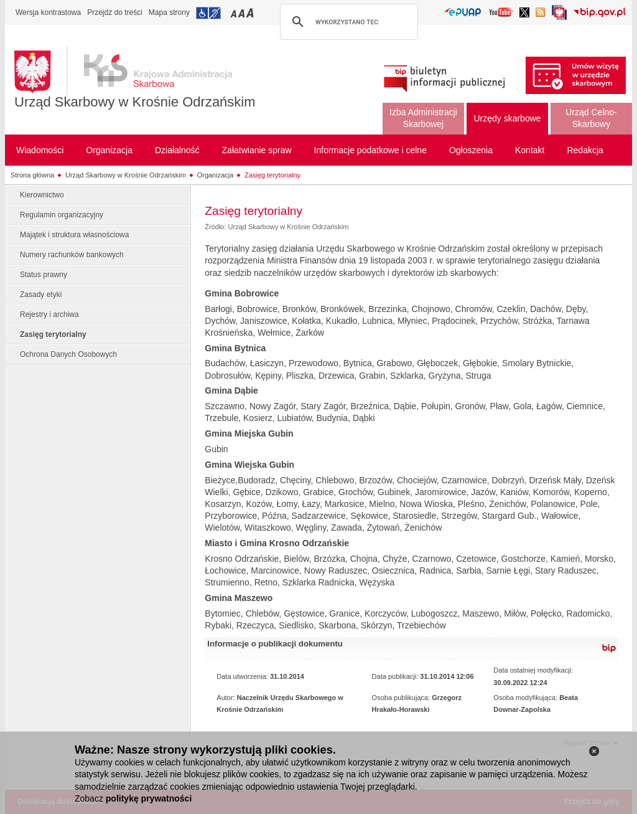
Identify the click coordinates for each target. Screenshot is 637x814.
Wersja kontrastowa (48, 12)
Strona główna (32, 175)
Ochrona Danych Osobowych (68, 354)
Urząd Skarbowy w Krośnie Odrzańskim (135, 102)
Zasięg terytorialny (272, 175)
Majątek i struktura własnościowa (74, 234)
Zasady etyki (41, 294)
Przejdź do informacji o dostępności (208, 13)
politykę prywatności (149, 798)
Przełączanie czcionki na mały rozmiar (234, 12)
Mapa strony (169, 12)
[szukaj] (347, 21)
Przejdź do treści (114, 12)
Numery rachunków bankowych (72, 254)
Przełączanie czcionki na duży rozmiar (251, 12)
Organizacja (215, 175)
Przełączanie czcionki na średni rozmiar (242, 12)
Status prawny (43, 274)
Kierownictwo (42, 195)
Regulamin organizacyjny (61, 215)
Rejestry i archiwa (49, 314)
